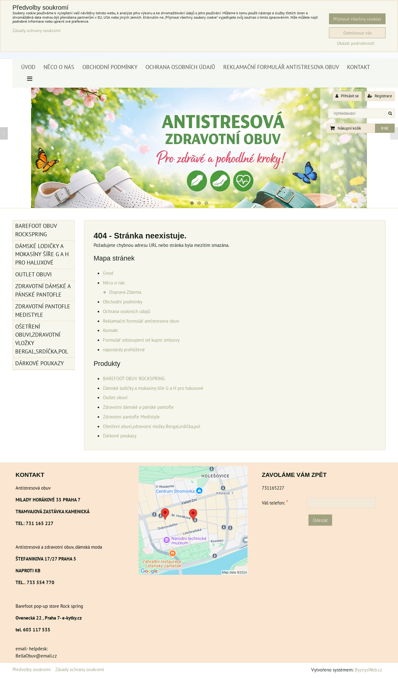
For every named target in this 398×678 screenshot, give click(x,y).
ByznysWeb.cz (368, 669)
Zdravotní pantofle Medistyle (131, 416)
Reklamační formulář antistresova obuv (281, 67)
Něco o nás (59, 67)
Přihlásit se (347, 96)
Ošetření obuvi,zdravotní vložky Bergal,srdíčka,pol (151, 426)
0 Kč (384, 128)
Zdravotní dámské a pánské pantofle (138, 407)
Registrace (380, 96)
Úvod (28, 67)
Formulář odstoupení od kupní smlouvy (141, 340)
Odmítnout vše (357, 33)
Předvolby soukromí (31, 669)
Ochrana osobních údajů (180, 67)
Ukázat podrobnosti (356, 43)
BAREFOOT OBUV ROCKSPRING (134, 378)
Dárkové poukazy (120, 435)
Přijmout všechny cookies (357, 19)
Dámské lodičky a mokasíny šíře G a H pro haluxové (153, 388)
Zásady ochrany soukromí (79, 669)
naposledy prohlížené (124, 349)
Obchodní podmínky (109, 67)
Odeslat (320, 520)
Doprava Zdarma (125, 292)
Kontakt (358, 67)
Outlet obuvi (115, 397)
